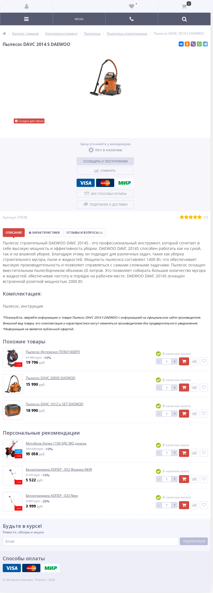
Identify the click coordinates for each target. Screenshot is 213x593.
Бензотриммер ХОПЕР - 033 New (52, 495)
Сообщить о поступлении (105, 161)
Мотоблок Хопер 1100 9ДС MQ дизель (56, 443)
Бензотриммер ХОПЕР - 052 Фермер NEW (59, 469)
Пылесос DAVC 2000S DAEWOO (50, 378)
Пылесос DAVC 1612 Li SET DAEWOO (54, 404)
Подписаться (194, 541)
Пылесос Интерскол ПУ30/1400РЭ (53, 352)
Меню (79, 19)
